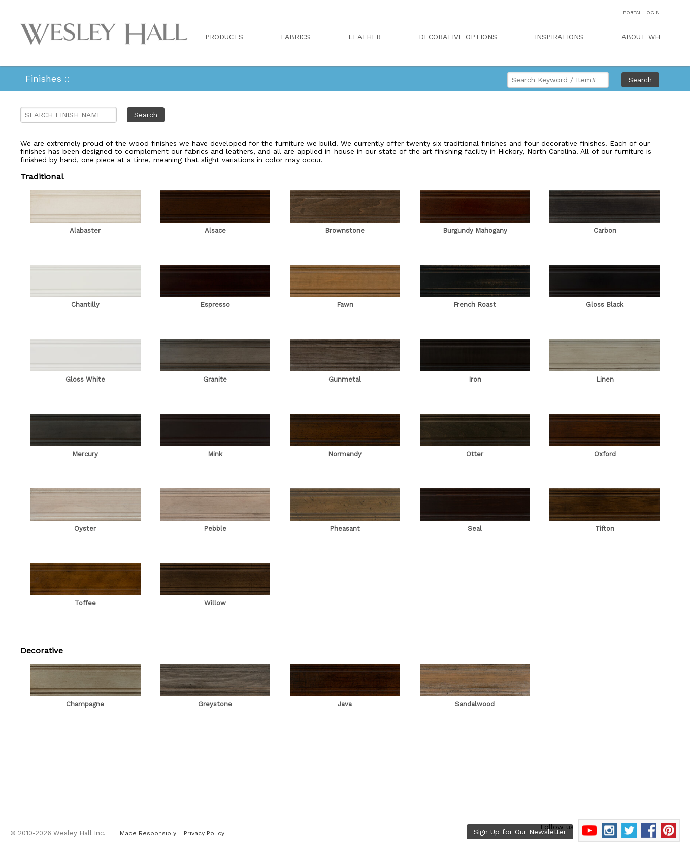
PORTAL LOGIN (641, 12)
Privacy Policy (204, 833)
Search (640, 80)
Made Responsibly (148, 833)
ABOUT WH (640, 37)
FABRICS (295, 37)
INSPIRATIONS (559, 37)
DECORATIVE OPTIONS (458, 37)
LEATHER (364, 37)
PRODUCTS (224, 37)
